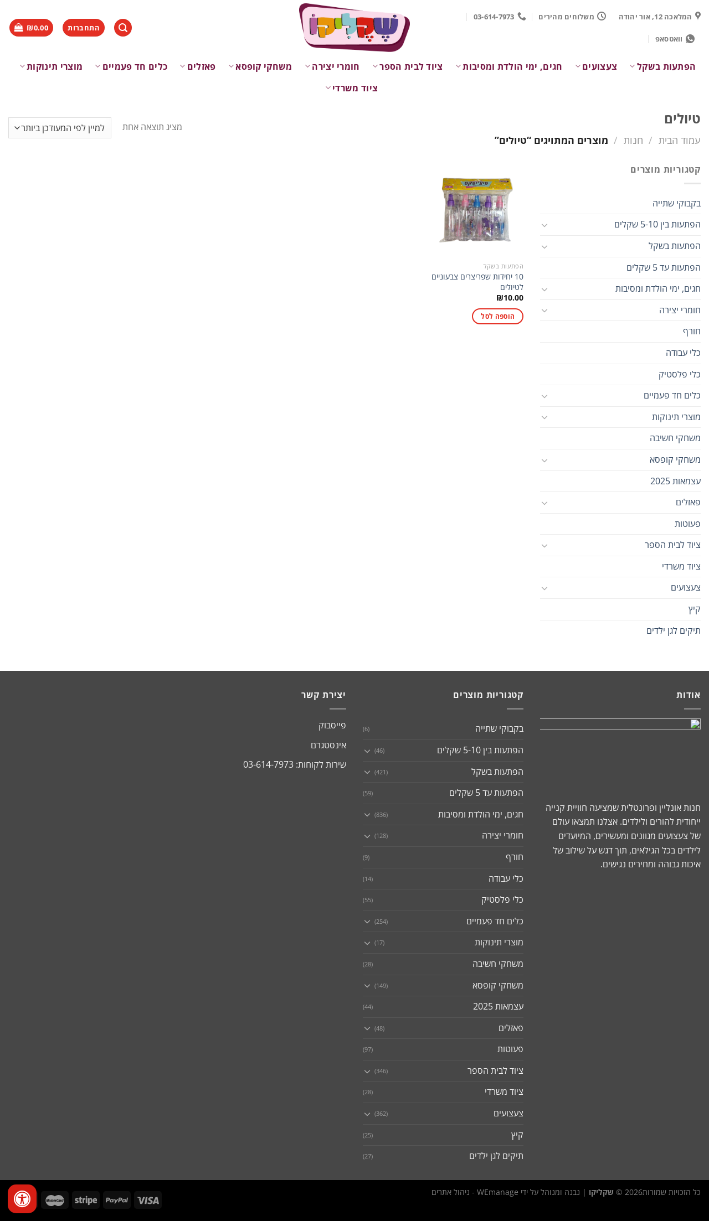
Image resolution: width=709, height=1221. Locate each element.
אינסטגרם (328, 745)
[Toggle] (544, 224)
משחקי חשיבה (675, 438)
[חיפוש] (123, 28)
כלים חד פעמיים (131, 66)
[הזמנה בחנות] (59, 128)
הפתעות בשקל (662, 66)
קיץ (695, 609)
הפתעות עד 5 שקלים (663, 267)
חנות (633, 140)
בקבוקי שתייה (677, 203)
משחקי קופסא (260, 66)
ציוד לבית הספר (407, 66)
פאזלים (197, 66)
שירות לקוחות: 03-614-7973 (294, 764)
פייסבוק (332, 725)
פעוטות (688, 524)
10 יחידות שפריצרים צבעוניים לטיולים (477, 282)
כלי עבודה (683, 352)
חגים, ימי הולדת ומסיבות (509, 66)
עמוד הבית (680, 140)
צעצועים (596, 66)
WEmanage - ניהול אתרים (474, 1192)
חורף (692, 331)
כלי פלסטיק (680, 374)
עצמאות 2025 (675, 481)
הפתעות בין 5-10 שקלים (657, 224)
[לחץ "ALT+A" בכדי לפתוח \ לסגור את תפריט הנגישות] (22, 1198)
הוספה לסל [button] (498, 316)
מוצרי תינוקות (51, 66)
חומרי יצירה (332, 66)
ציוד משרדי (351, 88)
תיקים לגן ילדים (673, 630)
